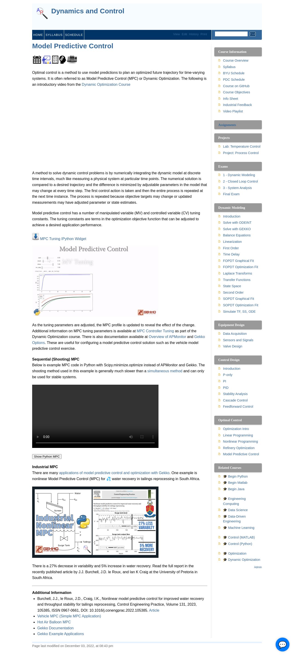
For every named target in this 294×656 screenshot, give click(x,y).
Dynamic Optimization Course (106, 84)
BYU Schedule (234, 73)
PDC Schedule (234, 79)
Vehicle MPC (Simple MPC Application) (69, 616)
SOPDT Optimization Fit (240, 305)
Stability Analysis (235, 394)
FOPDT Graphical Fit (238, 261)
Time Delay (231, 254)
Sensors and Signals (238, 340)
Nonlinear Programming (240, 441)
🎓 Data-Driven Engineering (234, 519)
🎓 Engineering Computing (234, 501)
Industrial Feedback (237, 105)
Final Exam (231, 194)
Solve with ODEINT (237, 222)
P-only (227, 375)
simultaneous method (164, 371)
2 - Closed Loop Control (240, 181)
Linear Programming (238, 435)
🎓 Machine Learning (238, 528)
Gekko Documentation (55, 628)
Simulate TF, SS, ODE (239, 311)
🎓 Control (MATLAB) (239, 537)
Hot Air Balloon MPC (54, 622)
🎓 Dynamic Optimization (241, 559)
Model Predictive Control (72, 46)
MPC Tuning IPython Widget (63, 239)
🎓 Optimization (234, 553)
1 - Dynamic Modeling (239, 175)
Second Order (233, 292)
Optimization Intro (236, 429)
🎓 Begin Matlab (235, 482)
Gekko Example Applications (60, 634)
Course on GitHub (236, 86)
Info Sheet (230, 98)
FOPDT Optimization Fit (240, 267)
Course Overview (235, 60)
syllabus (53, 35)
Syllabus (229, 67)
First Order (231, 248)
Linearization (232, 241)
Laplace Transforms (237, 273)
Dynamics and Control (87, 11)
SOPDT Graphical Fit (238, 299)
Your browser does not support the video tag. (95, 416)
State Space (232, 286)
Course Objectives (236, 92)
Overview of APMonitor (167, 337)
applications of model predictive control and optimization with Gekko (114, 473)
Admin (258, 567)
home (38, 35)
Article (154, 610)
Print (204, 34)
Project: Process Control (241, 153)
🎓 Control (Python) (237, 544)
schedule (74, 35)
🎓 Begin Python (235, 476)
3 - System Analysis (237, 188)
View (176, 34)
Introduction (231, 216)
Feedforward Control (238, 406)
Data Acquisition (235, 333)
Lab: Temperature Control (241, 146)
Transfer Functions (236, 280)
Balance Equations (237, 235)
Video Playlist (233, 111)
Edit (184, 34)
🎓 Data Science (235, 510)
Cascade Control (235, 400)
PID (226, 388)
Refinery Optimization (239, 448)
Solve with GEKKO (237, 229)
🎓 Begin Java (233, 489)
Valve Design (232, 346)
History (194, 34)
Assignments (227, 125)
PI (224, 381)
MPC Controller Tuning (155, 331)
